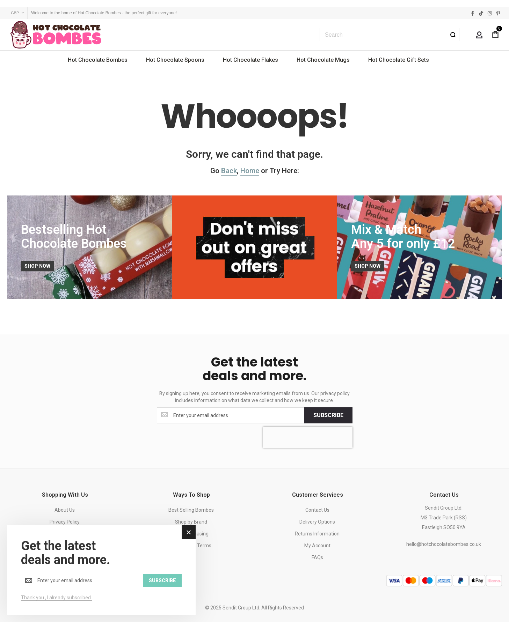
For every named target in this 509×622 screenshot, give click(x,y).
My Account (317, 545)
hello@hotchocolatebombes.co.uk (443, 544)
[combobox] (389, 34)
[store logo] (55, 35)
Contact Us (317, 510)
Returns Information (317, 533)
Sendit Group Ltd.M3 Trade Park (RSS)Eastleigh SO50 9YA (444, 517)
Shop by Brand (191, 522)
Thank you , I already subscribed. (56, 597)
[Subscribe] (328, 415)
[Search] (452, 34)
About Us (64, 510)
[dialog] (101, 570)
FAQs (317, 557)
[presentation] (307, 437)
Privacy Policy (65, 522)
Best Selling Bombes (191, 510)
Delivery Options (317, 522)
